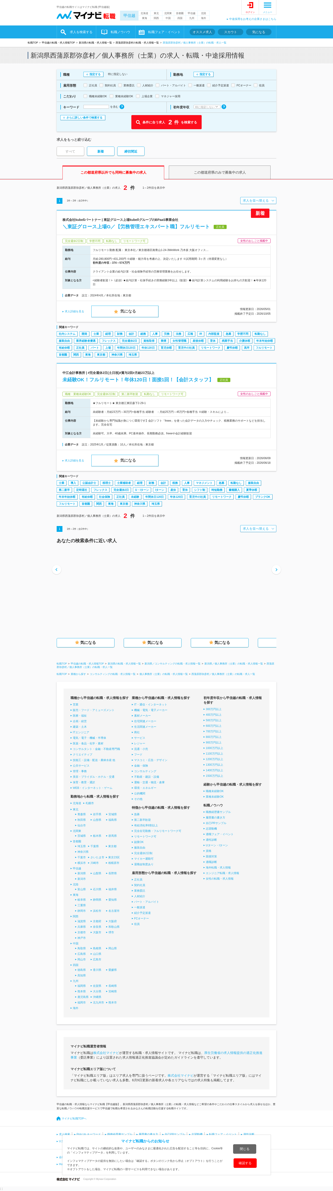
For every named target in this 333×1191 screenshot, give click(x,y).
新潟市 (81, 879)
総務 (143, 333)
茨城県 (81, 835)
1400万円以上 (214, 770)
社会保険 (104, 496)
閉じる (245, 1149)
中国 (168, 18)
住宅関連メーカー (145, 721)
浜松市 (97, 910)
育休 (213, 340)
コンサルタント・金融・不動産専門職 (96, 749)
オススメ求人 (202, 32)
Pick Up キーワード (89, 1134)
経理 (108, 333)
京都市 (81, 932)
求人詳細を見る (74, 311)
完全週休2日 (129, 340)
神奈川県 (117, 354)
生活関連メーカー (145, 726)
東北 (156, 13)
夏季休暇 (251, 490)
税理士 (106, 483)
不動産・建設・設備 (146, 776)
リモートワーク (210, 347)
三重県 (81, 905)
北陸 (203, 13)
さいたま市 (97, 857)
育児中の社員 (186, 347)
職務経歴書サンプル (218, 812)
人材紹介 (139, 896)
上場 (108, 347)
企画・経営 (80, 721)
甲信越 (129, 15)
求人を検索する (81, 32)
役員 (137, 924)
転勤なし (260, 333)
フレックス (109, 340)
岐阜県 (81, 899)
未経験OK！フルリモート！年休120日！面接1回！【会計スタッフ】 (138, 379)
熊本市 (112, 1002)
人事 (155, 333)
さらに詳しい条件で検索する (84, 117)
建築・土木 (80, 726)
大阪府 (112, 921)
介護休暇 (244, 340)
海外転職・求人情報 (218, 867)
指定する (95, 74)
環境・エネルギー (145, 788)
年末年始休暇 (264, 340)
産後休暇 (198, 340)
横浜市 (81, 863)
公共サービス (81, 765)
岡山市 (81, 959)
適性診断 (211, 839)
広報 (190, 333)
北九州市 (98, 1002)
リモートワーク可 (145, 836)
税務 (175, 483)
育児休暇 (166, 347)
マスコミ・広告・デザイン (150, 760)
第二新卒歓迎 (142, 819)
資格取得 (148, 340)
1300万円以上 (214, 764)
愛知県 (112, 899)
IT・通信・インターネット (150, 704)
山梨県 (97, 873)
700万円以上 (214, 731)
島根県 (97, 948)
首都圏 (180, 13)
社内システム (67, 333)
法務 (178, 333)
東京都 (101, 354)
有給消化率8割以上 (146, 825)
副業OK (139, 842)
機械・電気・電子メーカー (150, 710)
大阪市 (97, 932)
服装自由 (64, 340)
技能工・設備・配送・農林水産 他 (94, 760)
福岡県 (81, 985)
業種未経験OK (215, 796)
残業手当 (227, 340)
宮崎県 (112, 991)
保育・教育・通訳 (84, 782)
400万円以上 (214, 714)
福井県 (112, 889)
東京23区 (114, 857)
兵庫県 (81, 926)
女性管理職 (179, 340)
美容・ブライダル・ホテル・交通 (93, 776)
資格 (208, 851)
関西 (156, 18)
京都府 (97, 921)
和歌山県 (114, 926)
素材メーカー (142, 715)
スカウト (230, 32)
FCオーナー (141, 918)
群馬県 (112, 835)
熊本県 (81, 991)
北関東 (168, 13)
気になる (258, 32)
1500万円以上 (214, 775)
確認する (245, 1163)
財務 (120, 333)
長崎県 (112, 985)
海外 (203, 18)
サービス (139, 738)
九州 (191, 18)
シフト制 (199, 490)
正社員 (80, 347)
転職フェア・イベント (164, 32)
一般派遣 (139, 907)
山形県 (97, 819)
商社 (137, 732)
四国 (179, 18)
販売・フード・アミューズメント (93, 710)
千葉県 (94, 846)
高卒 (247, 347)
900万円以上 (214, 742)
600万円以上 (214, 725)
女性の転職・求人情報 (220, 878)
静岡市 (81, 910)
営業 (75, 704)
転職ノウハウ (120, 32)
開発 (84, 333)
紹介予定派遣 (142, 913)
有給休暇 (64, 347)
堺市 (111, 932)
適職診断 (211, 862)
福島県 (112, 819)
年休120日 (148, 347)
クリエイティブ (82, 754)
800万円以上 (214, 737)
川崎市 (94, 863)
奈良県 (97, 926)
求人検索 (64, 1134)
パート (95, 347)
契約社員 (139, 885)
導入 (73, 483)
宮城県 (112, 814)
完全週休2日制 (143, 853)
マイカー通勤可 (144, 858)
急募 (228, 333)
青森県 (81, 814)
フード (138, 754)
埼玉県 (133, 354)
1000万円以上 (214, 748)
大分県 (97, 991)
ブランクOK (262, 496)
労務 (167, 333)
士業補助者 (124, 483)
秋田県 (81, 819)
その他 (138, 799)
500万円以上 (214, 720)
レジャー (139, 743)
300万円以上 (214, 709)
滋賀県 (81, 921)
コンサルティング (145, 771)
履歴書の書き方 (215, 817)
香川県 (97, 970)
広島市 (97, 959)
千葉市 (81, 857)
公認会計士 (89, 483)
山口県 (97, 954)
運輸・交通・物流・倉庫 (149, 782)
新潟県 (81, 873)
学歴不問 (242, 333)
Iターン (159, 490)
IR (200, 333)
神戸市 (81, 938)
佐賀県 (97, 985)
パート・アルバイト (146, 901)
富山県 (81, 889)
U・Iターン (142, 490)
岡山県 (112, 948)
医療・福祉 (80, 715)
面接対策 (211, 856)
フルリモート (264, 347)
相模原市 (113, 863)
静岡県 (97, 899)
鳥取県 (81, 948)
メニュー (267, 12)
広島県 (81, 954)
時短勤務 (216, 490)
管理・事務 (80, 771)
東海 (144, 18)
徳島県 (81, 970)
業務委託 (139, 890)
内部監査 (213, 333)
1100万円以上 (214, 753)
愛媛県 (112, 970)
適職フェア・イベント (220, 834)
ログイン (250, 12)
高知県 (81, 975)
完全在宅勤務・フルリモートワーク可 (157, 831)
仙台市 (81, 825)
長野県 (112, 873)
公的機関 (139, 793)
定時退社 (81, 490)
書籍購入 (234, 490)
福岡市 (81, 1002)
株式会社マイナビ (106, 1053)
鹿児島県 (83, 997)
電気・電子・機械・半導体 (89, 738)
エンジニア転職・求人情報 (222, 873)
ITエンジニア (81, 732)
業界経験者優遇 (86, 340)
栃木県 (97, 835)
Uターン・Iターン (217, 845)
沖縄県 (97, 997)
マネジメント (204, 483)
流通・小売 (141, 749)
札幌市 (90, 803)
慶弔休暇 (232, 347)
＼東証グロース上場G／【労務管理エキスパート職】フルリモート (136, 226)
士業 (96, 333)
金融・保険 (141, 765)
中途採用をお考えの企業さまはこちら (252, 19)
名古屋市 (114, 910)
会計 (131, 333)
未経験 (135, 496)
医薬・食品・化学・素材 (88, 743)
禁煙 (163, 340)
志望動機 (211, 828)
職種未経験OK (215, 791)
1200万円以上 (214, 759)
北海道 (144, 13)
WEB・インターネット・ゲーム (92, 788)
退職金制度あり (144, 864)
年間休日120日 (126, 347)
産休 (173, 490)
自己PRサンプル (216, 823)
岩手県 (97, 814)
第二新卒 (64, 490)
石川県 (97, 889)
